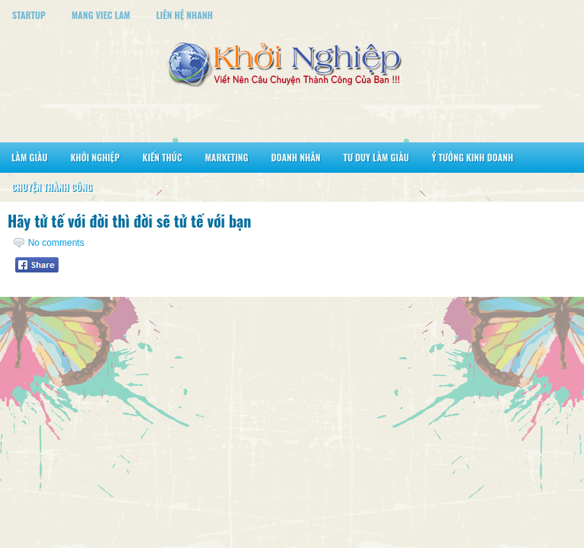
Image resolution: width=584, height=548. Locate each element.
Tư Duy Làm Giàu (376, 157)
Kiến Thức (162, 157)
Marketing (226, 157)
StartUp (29, 14)
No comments (56, 242)
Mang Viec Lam (100, 14)
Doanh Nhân (296, 157)
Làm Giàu (29, 157)
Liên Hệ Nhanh (184, 14)
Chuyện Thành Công (51, 186)
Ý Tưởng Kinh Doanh (472, 157)
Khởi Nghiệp (95, 157)
